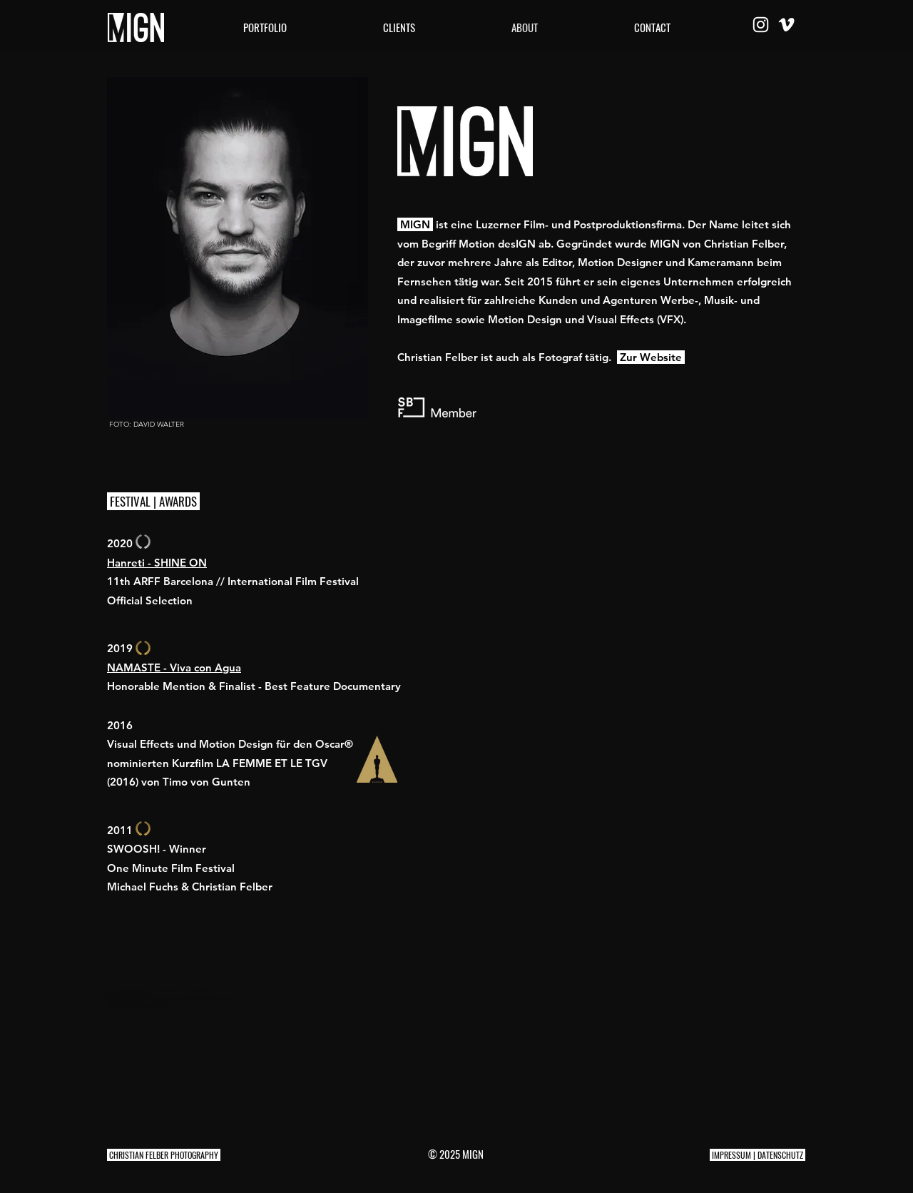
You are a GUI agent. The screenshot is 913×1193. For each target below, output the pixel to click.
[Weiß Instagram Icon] (760, 24)
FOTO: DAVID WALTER (146, 424)
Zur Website (651, 357)
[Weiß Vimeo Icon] (786, 24)
